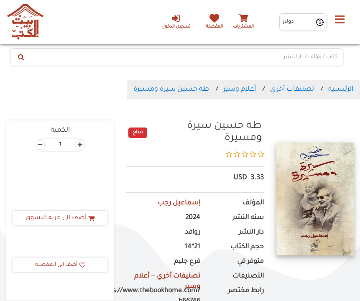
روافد (192, 232)
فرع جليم (187, 261)
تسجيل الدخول (175, 21)
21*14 (192, 247)
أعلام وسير (239, 89)
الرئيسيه (340, 89)
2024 (192, 218)
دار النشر (251, 232)
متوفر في (250, 261)
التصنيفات (248, 276)
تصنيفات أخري (292, 89)
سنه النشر (248, 218)
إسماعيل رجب (179, 203)
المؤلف (253, 203)
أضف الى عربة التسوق (60, 218)
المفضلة (214, 27)
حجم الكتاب (247, 247)
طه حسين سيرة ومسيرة (171, 89)
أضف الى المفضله (60, 265)
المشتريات (243, 27)
